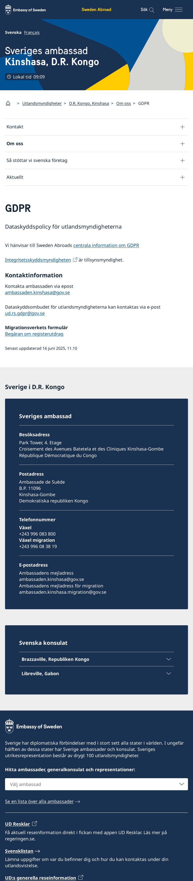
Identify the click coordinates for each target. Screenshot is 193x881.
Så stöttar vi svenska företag (37, 160)
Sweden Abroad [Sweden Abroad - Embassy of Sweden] (96, 9)
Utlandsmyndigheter (42, 103)
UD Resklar (17, 824)
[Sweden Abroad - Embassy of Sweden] (30, 9)
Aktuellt (15, 177)
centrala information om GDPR (106, 245)
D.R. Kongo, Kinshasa (89, 103)
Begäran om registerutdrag (34, 334)
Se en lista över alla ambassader (39, 801)
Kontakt (15, 127)
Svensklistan (19, 851)
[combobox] (96, 784)
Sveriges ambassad (52, 56)
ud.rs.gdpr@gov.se (25, 313)
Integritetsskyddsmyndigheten (38, 260)
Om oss (123, 103)
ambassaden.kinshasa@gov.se (37, 293)
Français (31, 32)
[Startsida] (10, 103)
